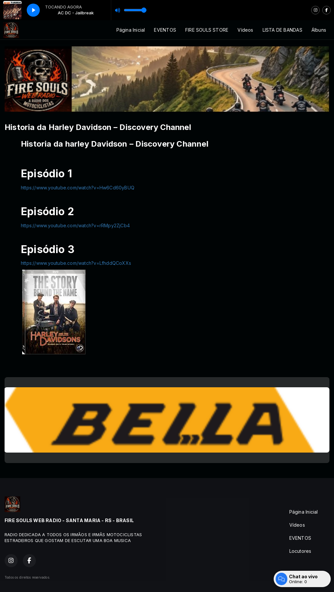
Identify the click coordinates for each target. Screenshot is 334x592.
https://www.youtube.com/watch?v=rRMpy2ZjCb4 (75, 225)
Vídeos (245, 30)
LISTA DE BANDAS (282, 30)
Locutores (300, 551)
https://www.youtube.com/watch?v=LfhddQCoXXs (76, 263)
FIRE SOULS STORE (206, 30)
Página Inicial (130, 30)
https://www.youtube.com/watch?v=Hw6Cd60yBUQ (77, 187)
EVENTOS (165, 30)
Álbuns (318, 30)
